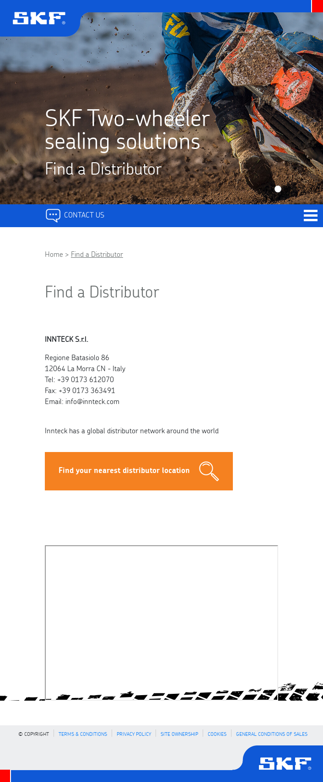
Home (54, 253)
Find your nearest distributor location (139, 471)
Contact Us (74, 214)
